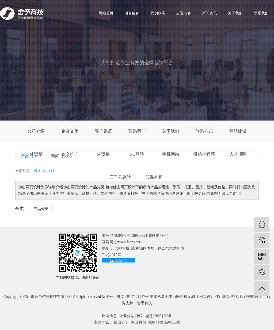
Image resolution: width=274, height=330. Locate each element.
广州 (126, 322)
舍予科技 (144, 303)
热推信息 (109, 316)
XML (168, 316)
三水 (176, 322)
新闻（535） (62, 156)
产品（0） (30, 156)
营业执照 (121, 260)
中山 (134, 322)
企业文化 (69, 131)
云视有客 (183, 13)
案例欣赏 (157, 13)
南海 (151, 322)
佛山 (117, 322)
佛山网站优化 (226, 297)
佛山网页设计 (203, 297)
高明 (168, 322)
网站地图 (144, 316)
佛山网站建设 (180, 297)
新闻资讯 (209, 13)
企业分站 (126, 316)
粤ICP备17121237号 (133, 297)
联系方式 (204, 131)
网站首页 (105, 13)
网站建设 (237, 131)
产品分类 (40, 209)
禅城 (142, 322)
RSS (158, 316)
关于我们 (235, 13)
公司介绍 (36, 131)
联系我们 (261, 13)
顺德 (159, 322)
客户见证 (103, 131)
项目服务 (131, 13)
